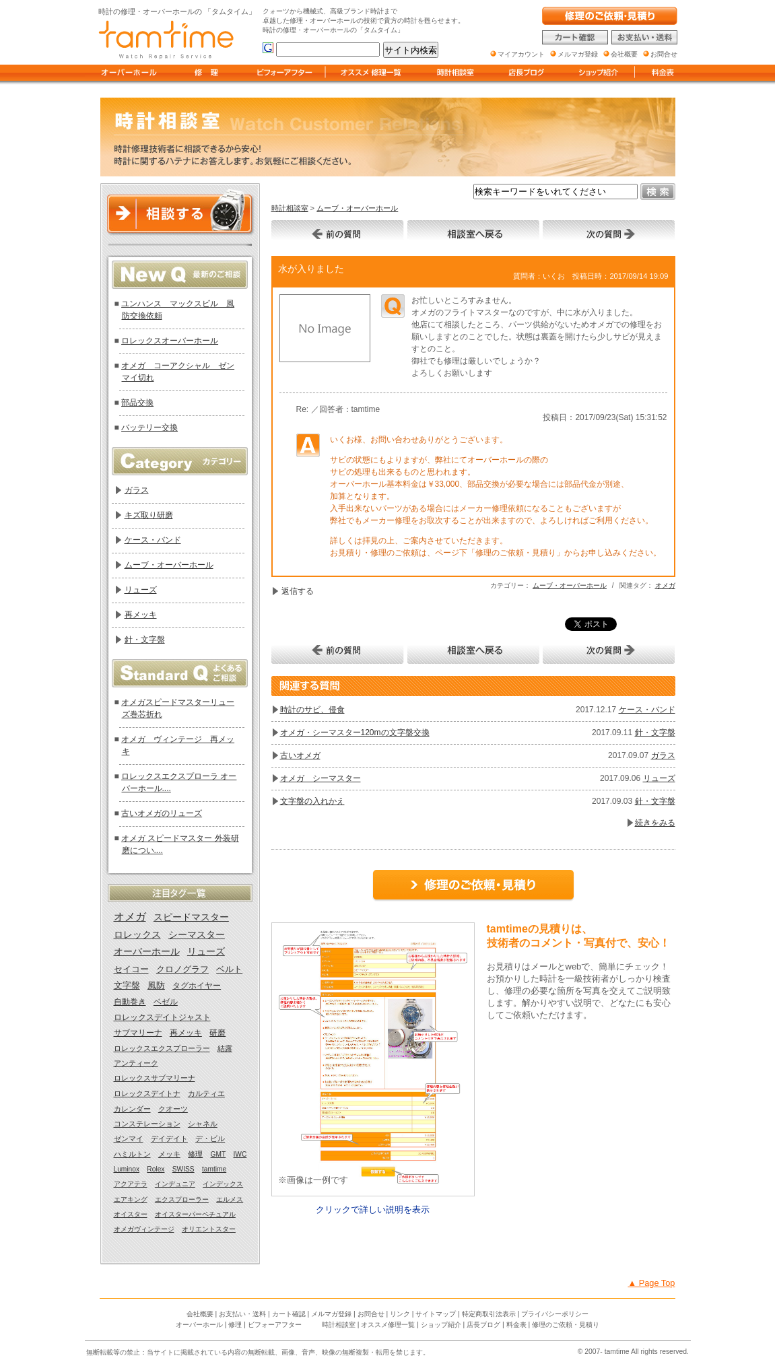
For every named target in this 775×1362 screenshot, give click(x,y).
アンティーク (136, 1063)
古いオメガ (300, 755)
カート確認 (289, 1314)
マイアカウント (521, 54)
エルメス (229, 1199)
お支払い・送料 (242, 1314)
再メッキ (141, 614)
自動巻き (130, 1002)
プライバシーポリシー (554, 1314)
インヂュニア (175, 1184)
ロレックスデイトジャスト (162, 1017)
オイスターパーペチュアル (195, 1214)
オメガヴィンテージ (144, 1229)
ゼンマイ (128, 1138)
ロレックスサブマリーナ (154, 1078)
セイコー (131, 969)
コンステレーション (147, 1124)
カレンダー (132, 1109)
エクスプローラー (182, 1199)
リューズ (659, 778)
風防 (156, 985)
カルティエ (206, 1093)
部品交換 (137, 402)
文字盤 (127, 985)
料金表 (516, 1324)
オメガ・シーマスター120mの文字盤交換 (355, 732)
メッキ (169, 1154)
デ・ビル (210, 1138)
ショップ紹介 (441, 1324)
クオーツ (173, 1109)
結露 (224, 1048)
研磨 (217, 1032)
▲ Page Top (651, 1283)
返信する (297, 591)
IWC (240, 1154)
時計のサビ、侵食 (312, 709)
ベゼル (166, 1002)
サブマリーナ (138, 1032)
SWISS (183, 1169)
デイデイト (169, 1138)
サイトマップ (435, 1314)
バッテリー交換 (149, 427)
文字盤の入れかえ (312, 801)
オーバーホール (147, 952)
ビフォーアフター (275, 1324)
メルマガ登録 (331, 1314)
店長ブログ (483, 1324)
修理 (195, 1154)
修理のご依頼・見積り (565, 1324)
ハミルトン (132, 1154)
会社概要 (200, 1314)
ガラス (663, 755)
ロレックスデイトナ (147, 1093)
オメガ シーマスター (320, 778)
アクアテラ (130, 1184)
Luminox (127, 1169)
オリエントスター (209, 1229)
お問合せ (371, 1314)
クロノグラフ (182, 969)
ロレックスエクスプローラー (162, 1048)
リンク (400, 1314)
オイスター (130, 1214)
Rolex (155, 1169)
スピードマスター (191, 917)
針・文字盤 (655, 732)
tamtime (214, 1169)
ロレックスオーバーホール (169, 340)
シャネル (202, 1124)
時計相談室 (289, 208)
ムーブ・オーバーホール (357, 208)
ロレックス (137, 935)
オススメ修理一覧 (388, 1324)
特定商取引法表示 (489, 1314)
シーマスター (196, 935)
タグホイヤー (196, 985)
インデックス (223, 1184)
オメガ (665, 585)
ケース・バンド (647, 709)
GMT (218, 1154)
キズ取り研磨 (149, 515)
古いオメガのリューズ (161, 813)
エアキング (130, 1199)
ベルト (229, 969)
